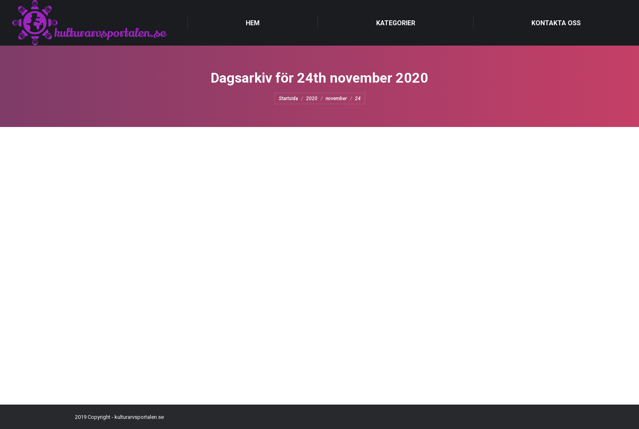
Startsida (288, 98)
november (336, 98)
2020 (311, 98)
